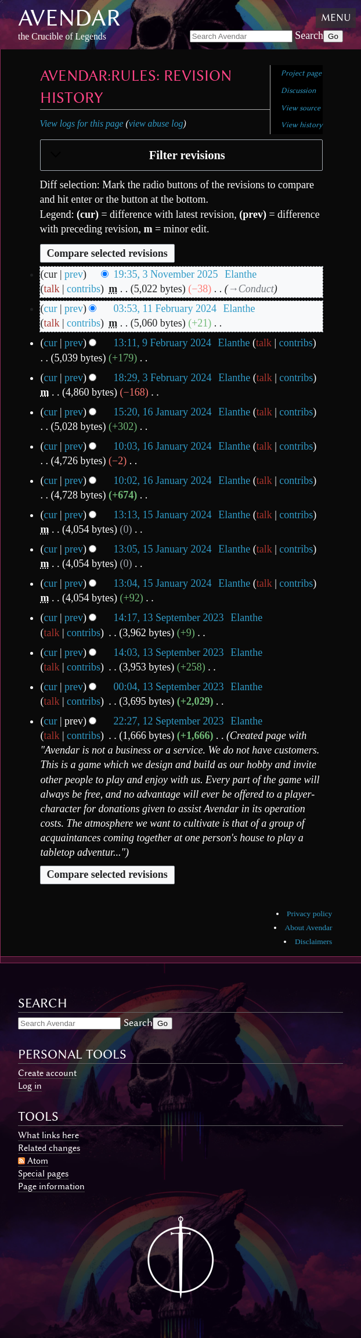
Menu (336, 17)
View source (300, 107)
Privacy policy (309, 913)
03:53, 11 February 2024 (165, 308)
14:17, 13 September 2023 (169, 617)
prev (73, 274)
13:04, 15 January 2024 (163, 583)
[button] (181, 155)
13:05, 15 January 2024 (163, 549)
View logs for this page (82, 123)
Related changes (49, 1148)
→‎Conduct (251, 289)
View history (302, 124)
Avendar (69, 18)
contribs (83, 289)
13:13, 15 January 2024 (163, 515)
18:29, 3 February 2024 (163, 377)
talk (52, 289)
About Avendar (309, 927)
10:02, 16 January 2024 (163, 480)
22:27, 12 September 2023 (169, 721)
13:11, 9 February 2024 (162, 343)
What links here (48, 1135)
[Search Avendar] (241, 36)
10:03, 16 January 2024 (163, 446)
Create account (47, 1073)
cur (50, 308)
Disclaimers (313, 941)
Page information (51, 1186)
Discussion (298, 90)
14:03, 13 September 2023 (169, 652)
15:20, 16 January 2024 (163, 412)
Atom (37, 1161)
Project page (301, 73)
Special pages (43, 1173)
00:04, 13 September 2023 (169, 687)
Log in (30, 1086)
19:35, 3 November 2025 (166, 274)
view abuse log (156, 123)
